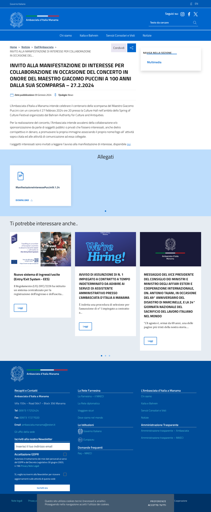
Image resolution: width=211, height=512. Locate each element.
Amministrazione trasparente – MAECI (162, 438)
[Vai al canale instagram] (181, 14)
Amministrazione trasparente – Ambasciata (165, 431)
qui (129, 144)
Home (13, 47)
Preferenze (158, 501)
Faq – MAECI (85, 453)
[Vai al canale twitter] (195, 14)
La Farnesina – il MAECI (91, 396)
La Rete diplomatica (89, 403)
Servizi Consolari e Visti (153, 410)
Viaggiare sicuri (86, 410)
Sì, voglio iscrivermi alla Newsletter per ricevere (37, 474)
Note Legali (33, 466)
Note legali (16, 501)
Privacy (24, 466)
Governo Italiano (17, 4)
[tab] (105, 211)
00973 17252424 (29, 410)
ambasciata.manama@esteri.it (38, 425)
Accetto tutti (157, 505)
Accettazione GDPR (27, 454)
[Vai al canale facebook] (188, 14)
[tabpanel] (40, 186)
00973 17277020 (29, 418)
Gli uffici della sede (25, 432)
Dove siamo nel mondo (90, 418)
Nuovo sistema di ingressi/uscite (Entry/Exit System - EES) (37, 277)
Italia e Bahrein (149, 403)
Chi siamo (146, 396)
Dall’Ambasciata (44, 47)
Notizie (25, 47)
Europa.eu (86, 439)
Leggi (22, 308)
